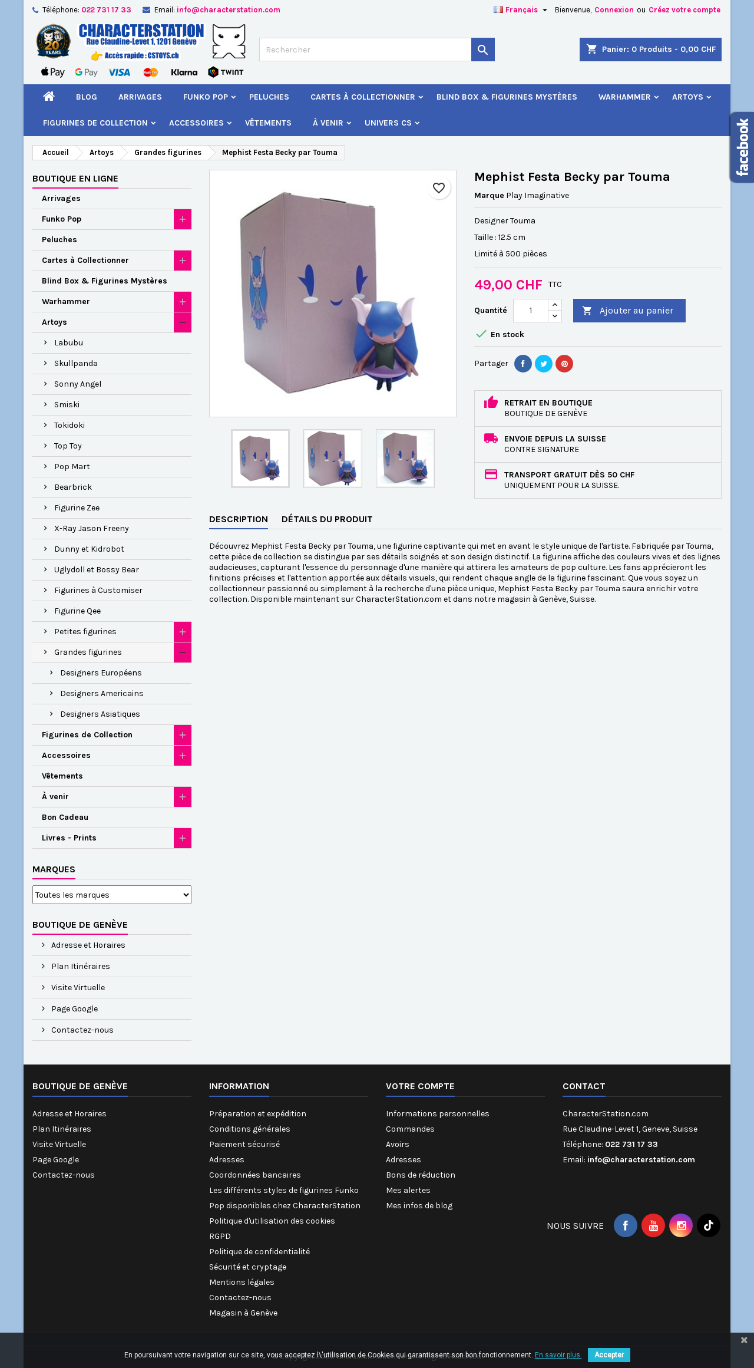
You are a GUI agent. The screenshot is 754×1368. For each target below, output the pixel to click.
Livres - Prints (69, 838)
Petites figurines (85, 632)
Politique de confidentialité (259, 1252)
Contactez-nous (81, 1030)
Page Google (73, 1009)
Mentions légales (242, 1282)
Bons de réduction (420, 1175)
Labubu (68, 343)
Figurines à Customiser (98, 590)
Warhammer (624, 97)
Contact (584, 1086)
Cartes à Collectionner (362, 97)
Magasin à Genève (243, 1313)
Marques (53, 869)
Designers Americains (102, 693)
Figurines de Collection (95, 123)
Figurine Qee (77, 611)
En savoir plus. (558, 1355)
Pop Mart (72, 467)
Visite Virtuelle (77, 988)
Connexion (614, 9)
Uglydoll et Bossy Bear (96, 570)
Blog (86, 97)
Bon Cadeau (65, 817)
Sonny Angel (77, 384)
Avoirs (397, 1144)
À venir (328, 123)
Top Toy (68, 446)
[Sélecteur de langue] (522, 10)
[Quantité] (530, 310)
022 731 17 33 (106, 9)
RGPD (220, 1236)
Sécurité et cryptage (247, 1267)
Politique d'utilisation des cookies (272, 1221)
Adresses (226, 1160)
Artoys (687, 97)
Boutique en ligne (75, 178)
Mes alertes (408, 1190)
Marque (489, 195)
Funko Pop (205, 97)
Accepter (609, 1355)
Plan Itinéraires (79, 966)
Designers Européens (101, 673)
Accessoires (196, 123)
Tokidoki (69, 425)
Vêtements (268, 123)
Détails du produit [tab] (327, 519)
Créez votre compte (684, 9)
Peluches (269, 97)
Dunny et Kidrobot (89, 549)
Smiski (67, 405)
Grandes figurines (88, 652)
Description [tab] (238, 519)
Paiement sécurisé (244, 1144)
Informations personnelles (438, 1114)
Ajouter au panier (627, 311)
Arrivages (140, 97)
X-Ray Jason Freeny (91, 528)
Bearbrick (73, 487)
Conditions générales (249, 1129)
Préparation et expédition (257, 1114)
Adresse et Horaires (87, 945)
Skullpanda (76, 363)
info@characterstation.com (228, 9)
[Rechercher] (377, 49)
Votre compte (420, 1086)
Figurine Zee (77, 508)
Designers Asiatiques (100, 714)
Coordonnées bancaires (255, 1175)
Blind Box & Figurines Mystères (506, 97)
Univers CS (388, 123)
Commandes (410, 1129)
